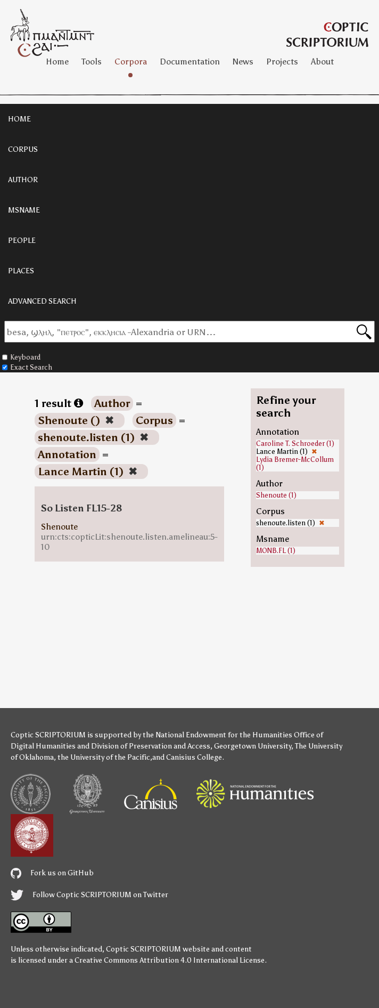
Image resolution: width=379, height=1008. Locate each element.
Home (57, 61)
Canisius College (194, 757)
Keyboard (21, 357)
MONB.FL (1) (275, 551)
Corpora (130, 61)
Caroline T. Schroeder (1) (295, 444)
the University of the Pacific (103, 757)
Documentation (190, 61)
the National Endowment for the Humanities (217, 734)
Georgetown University (252, 746)
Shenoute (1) (276, 495)
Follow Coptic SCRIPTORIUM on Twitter (89, 894)
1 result (59, 403)
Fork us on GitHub (52, 872)
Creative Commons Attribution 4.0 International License (170, 960)
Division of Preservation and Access (150, 746)
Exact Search (27, 367)
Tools (91, 61)
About (322, 61)
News (243, 61)
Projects (282, 61)
